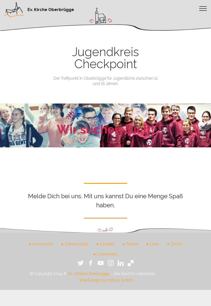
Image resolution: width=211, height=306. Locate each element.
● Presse (130, 247)
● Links (152, 247)
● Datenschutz (74, 247)
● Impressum (41, 247)
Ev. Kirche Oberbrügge (51, 9)
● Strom (174, 247)
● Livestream (105, 257)
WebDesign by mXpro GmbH (106, 284)
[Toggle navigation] (203, 8)
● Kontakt (105, 247)
